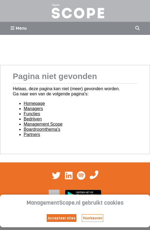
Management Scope (43, 124)
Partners (32, 134)
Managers (33, 108)
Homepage (34, 103)
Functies (32, 113)
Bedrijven (33, 119)
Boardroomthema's (42, 129)
